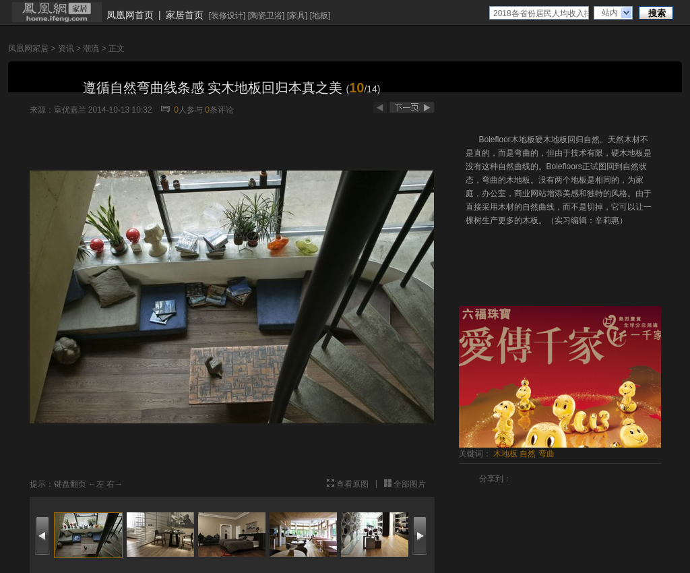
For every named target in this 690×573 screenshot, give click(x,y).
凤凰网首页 (130, 14)
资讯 (66, 48)
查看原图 (352, 484)
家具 (297, 15)
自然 (528, 453)
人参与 (188, 110)
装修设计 (227, 15)
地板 (320, 15)
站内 (610, 13)
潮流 (91, 48)
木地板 (505, 453)
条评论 (219, 110)
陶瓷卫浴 (266, 15)
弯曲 (546, 453)
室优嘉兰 (70, 110)
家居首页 (184, 14)
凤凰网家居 (28, 48)
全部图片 (410, 484)
